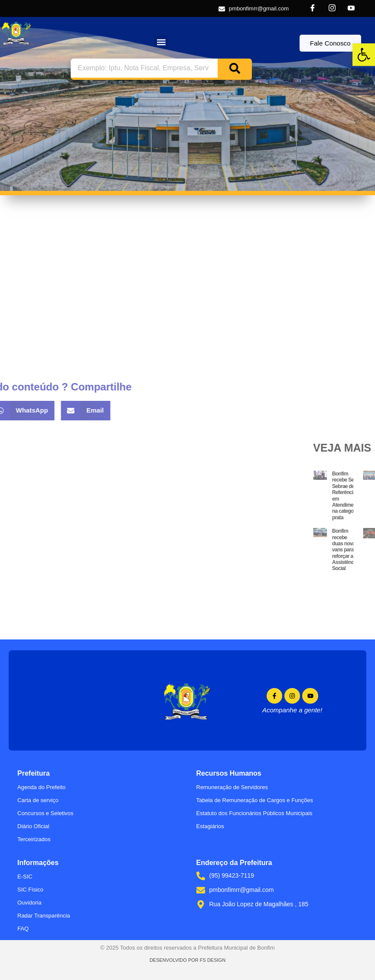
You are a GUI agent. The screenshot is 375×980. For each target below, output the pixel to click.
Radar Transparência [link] (43, 915)
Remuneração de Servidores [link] (232, 787)
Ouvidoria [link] (29, 902)
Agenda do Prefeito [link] (41, 787)
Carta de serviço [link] (38, 800)
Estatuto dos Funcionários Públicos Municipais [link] (254, 813)
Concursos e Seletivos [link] (45, 813)
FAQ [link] (23, 928)
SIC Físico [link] (30, 889)
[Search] (234, 68)
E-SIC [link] (25, 876)
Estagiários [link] (210, 826)
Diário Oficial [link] (33, 826)
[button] (161, 42)
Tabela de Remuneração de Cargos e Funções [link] (254, 800)
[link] (363, 54)
